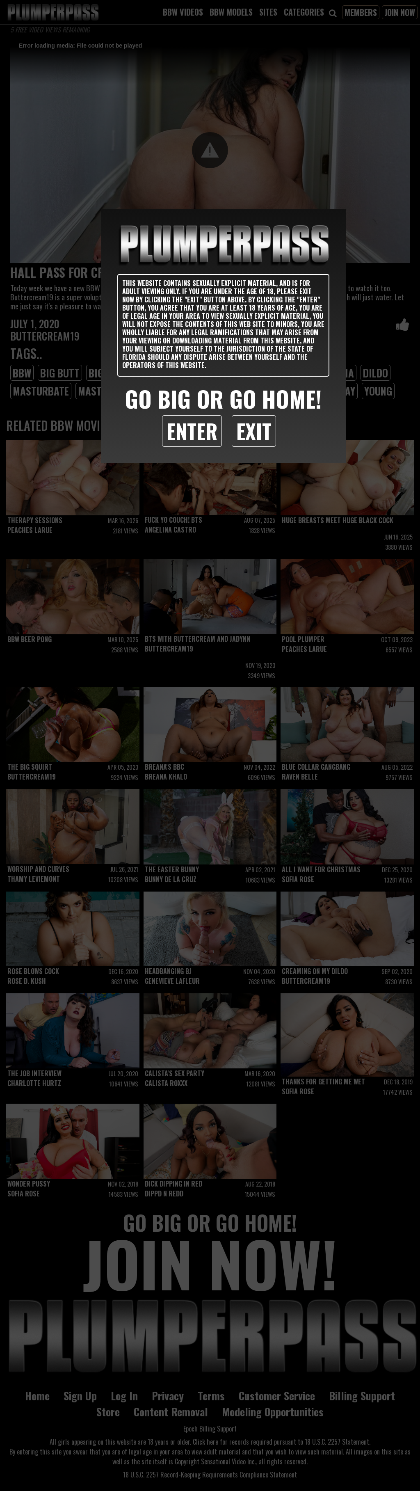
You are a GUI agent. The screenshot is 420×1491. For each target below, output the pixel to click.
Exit (254, 431)
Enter (192, 431)
